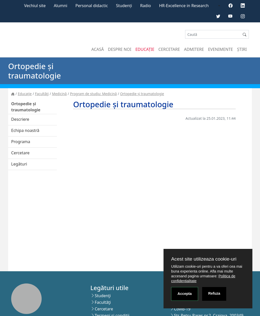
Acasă (97, 49)
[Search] (212, 34)
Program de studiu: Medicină (93, 93)
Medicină (59, 93)
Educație (144, 49)
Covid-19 (182, 309)
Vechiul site (35, 5)
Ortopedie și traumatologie (142, 93)
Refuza (214, 293)
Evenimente (220, 49)
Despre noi (119, 49)
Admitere (194, 49)
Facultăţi (42, 93)
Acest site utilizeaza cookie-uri (203, 259)
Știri (242, 49)
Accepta (184, 294)
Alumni (60, 5)
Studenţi (103, 295)
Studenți (124, 5)
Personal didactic (91, 5)
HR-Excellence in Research (184, 5)
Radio (145, 5)
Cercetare (169, 49)
